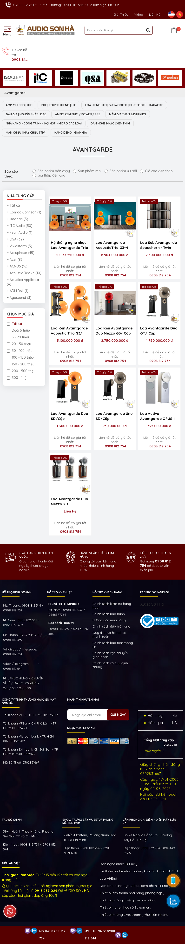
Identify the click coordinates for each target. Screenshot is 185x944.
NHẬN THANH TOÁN (81, 728)
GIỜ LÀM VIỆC (11, 863)
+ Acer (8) (14, 259)
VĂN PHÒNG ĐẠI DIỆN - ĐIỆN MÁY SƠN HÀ (149, 821)
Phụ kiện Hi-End (156, 914)
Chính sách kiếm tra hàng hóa (111, 605)
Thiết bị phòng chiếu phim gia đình (127, 900)
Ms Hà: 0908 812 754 (52, 934)
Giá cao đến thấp (156, 171)
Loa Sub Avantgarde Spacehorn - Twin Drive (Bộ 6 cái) (158, 245)
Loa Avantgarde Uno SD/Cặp (114, 416)
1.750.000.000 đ (159, 340)
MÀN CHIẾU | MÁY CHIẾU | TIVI (26, 132)
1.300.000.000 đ (70, 426)
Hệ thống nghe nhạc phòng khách (127, 871)
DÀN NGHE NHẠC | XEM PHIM (110, 123)
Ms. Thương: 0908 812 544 (63, 5)
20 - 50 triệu (19, 344)
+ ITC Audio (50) (20, 226)
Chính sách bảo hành (108, 614)
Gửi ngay (118, 714)
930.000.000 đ (115, 426)
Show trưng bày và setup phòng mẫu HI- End (87, 821)
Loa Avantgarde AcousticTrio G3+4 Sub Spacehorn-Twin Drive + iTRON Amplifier (114, 245)
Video (138, 14)
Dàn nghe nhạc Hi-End (117, 864)
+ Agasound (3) (19, 297)
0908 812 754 (23, 5)
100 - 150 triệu (20, 357)
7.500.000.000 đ (159, 255)
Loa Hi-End (108, 878)
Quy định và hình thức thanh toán (109, 634)
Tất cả (14, 324)
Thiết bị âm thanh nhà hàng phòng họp (131, 893)
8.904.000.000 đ (114, 255)
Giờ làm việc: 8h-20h (103, 5)
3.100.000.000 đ (70, 340)
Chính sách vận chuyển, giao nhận (110, 655)
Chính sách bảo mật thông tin (112, 645)
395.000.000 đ (159, 426)
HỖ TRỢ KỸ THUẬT (59, 592)
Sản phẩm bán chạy (51, 171)
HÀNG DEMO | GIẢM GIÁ (70, 132)
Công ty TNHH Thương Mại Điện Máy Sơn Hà (29, 701)
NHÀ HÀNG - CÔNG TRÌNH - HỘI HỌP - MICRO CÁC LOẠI (44, 123)
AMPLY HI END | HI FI (19, 105)
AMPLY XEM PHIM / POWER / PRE (77, 114)
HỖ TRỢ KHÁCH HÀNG (107, 592)
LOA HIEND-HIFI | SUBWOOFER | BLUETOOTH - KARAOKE (124, 105)
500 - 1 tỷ (16, 378)
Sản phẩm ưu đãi (121, 171)
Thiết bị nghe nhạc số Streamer (124, 907)
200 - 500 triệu (21, 371)
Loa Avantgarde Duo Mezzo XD (69, 501)
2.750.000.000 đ (114, 340)
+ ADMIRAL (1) (17, 291)
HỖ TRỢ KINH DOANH (16, 592)
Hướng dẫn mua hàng (109, 620)
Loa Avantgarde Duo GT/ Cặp (159, 330)
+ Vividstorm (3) (19, 246)
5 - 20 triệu (18, 337)
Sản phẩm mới (87, 171)
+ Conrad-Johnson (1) (24, 212)
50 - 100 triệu (20, 351)
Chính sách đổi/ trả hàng (111, 626)
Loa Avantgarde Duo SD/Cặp (69, 416)
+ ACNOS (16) (17, 266)
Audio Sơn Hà (152, 604)
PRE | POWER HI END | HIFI (58, 105)
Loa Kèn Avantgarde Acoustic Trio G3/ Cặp (69, 331)
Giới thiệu (120, 14)
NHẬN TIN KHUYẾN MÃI (83, 699)
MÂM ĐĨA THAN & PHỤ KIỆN (127, 114)
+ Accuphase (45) (20, 253)
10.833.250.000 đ (70, 255)
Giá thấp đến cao (49, 175)
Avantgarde (15, 92)
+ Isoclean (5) (17, 219)
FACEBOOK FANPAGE (155, 592)
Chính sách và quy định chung (110, 665)
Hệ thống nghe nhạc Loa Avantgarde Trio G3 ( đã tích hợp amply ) (69, 245)
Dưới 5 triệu (18, 330)
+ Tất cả (13, 205)
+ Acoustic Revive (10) (24, 273)
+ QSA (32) (15, 239)
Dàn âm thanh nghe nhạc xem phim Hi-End (134, 885)
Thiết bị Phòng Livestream (120, 914)
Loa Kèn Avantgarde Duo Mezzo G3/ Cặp (114, 330)
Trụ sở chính (12, 819)
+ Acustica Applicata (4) (23, 282)
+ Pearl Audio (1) (20, 232)
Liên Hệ (154, 14)
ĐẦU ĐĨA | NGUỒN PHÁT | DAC (26, 114)
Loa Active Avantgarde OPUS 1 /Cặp (157, 416)
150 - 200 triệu (20, 364)
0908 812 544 (12, 668)
